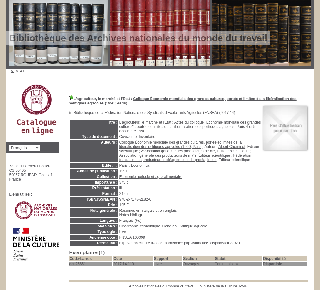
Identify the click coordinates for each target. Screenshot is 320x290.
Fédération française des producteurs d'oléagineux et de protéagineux (185, 157)
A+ (22, 71)
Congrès (169, 226)
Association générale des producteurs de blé (178, 151)
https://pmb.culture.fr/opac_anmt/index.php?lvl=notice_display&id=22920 (179, 243)
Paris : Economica (134, 165)
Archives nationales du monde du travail (162, 286)
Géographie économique (139, 226)
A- (12, 71)
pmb (243, 286)
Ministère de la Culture (218, 286)
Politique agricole (193, 226)
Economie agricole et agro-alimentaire (150, 177)
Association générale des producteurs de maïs (158, 155)
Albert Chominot (231, 147)
